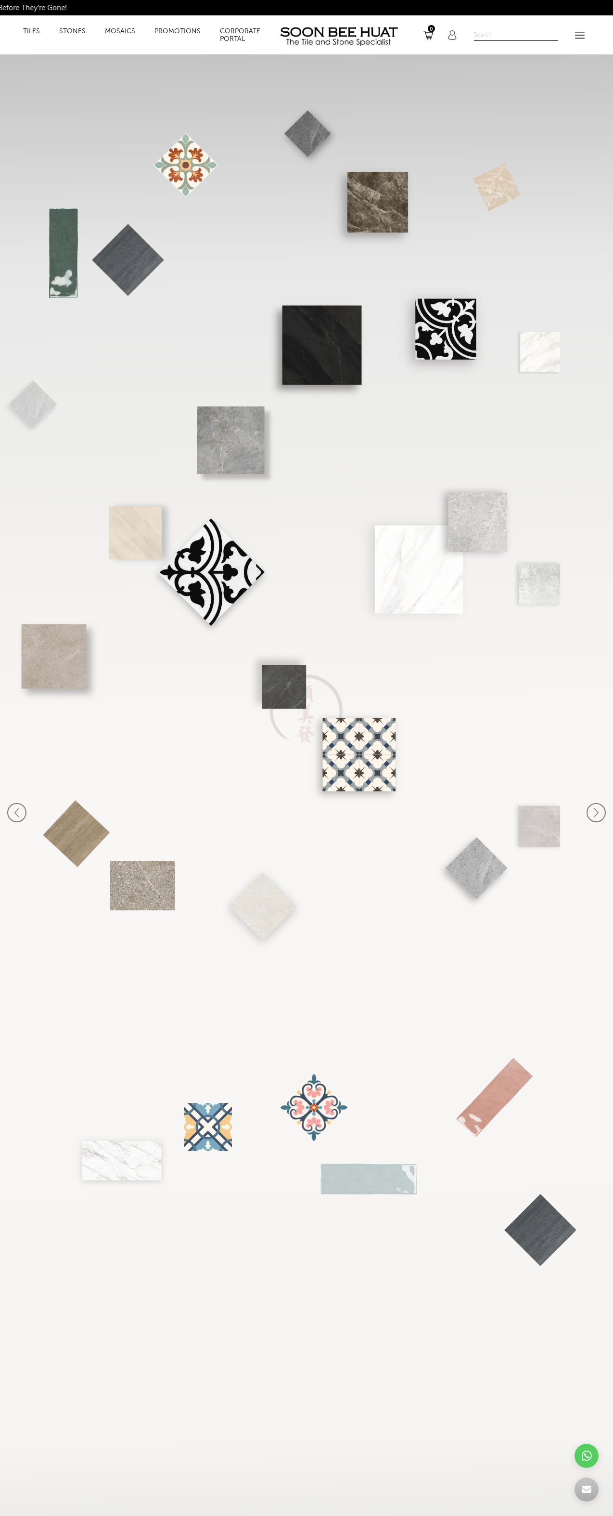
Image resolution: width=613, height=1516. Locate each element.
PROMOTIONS (177, 31)
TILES (31, 31)
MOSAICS (120, 31)
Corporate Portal (240, 35)
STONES (72, 31)
